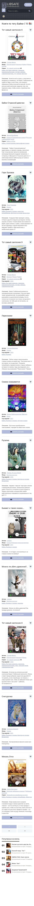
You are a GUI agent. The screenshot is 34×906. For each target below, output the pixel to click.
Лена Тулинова (11, 205)
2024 (11, 281)
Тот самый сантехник (13, 68)
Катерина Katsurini (12, 729)
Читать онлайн (18, 94)
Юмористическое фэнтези (20, 542)
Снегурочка (7, 696)
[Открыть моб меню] (3, 10)
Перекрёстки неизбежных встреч (17, 795)
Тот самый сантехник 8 (12, 623)
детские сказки (22, 420)
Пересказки (7, 316)
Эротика (18, 64)
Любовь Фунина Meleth (14, 473)
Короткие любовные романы (15, 791)
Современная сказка (18, 137)
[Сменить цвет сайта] (3, 16)
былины (8, 354)
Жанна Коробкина (12, 135)
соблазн (22, 72)
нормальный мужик (8, 72)
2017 (11, 418)
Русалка (5, 440)
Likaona (9, 540)
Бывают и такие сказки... (13, 508)
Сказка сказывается (11, 382)
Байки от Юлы (11, 141)
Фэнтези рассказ (12, 475)
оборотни (29, 797)
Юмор (15, 277)
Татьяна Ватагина (12, 348)
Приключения (11, 64)
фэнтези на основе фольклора (20, 213)
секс (16, 665)
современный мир (7, 73)
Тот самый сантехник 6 (12, 30)
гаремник (21, 70)
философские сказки (22, 143)
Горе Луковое (8, 173)
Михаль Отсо (8, 757)
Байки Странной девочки (13, 103)
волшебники (21, 797)
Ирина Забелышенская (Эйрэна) (17, 414)
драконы (20, 603)
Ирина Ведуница (12, 789)
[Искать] (29, 11)
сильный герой (23, 665)
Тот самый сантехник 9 (12, 242)
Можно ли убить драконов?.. (15, 567)
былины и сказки (11, 211)
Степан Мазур (11, 62)
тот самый (17, 73)
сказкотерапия (11, 143)
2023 (11, 352)
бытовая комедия (11, 70)
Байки (24, 64)
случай (17, 72)
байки (3, 70)
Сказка (9, 137)
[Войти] (28, 5)
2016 (11, 477)
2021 (11, 209)
